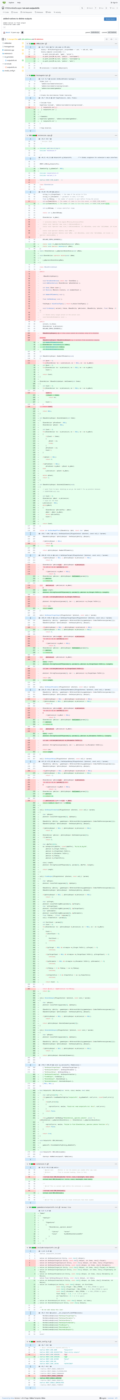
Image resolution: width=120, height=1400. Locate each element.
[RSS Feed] (82, 8)
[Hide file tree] (3, 39)
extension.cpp (44, 135)
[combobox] (106, 39)
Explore (11, 3)
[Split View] (111, 39)
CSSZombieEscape (13, 8)
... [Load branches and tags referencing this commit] (4, 27)
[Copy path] (46, 43)
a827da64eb (112, 32)
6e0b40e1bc (95, 32)
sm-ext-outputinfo (31, 8)
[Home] (4, 2)
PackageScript (42, 75)
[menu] (116, 39)
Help (18, 3)
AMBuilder (40, 44)
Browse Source (110, 19)
